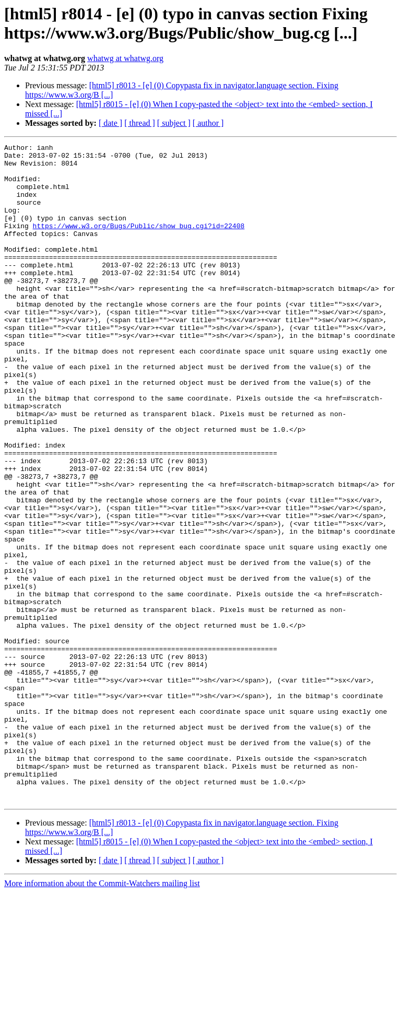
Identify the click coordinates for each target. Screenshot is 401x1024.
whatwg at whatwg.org (125, 58)
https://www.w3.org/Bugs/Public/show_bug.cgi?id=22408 (139, 243)
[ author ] (208, 123)
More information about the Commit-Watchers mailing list (102, 1014)
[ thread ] (139, 123)
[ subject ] (174, 123)
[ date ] (110, 123)
